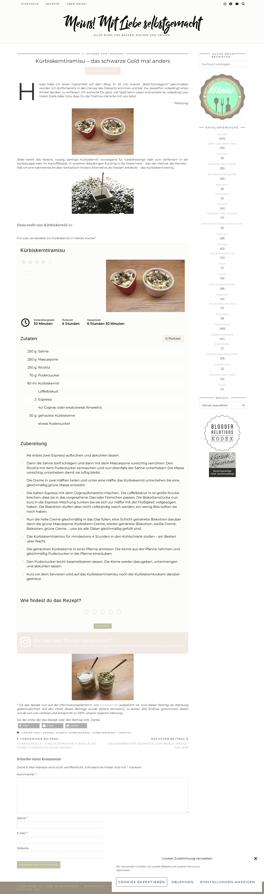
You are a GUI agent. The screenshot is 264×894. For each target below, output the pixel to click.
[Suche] (243, 4)
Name (22, 818)
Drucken (103, 626)
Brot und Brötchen (222, 143)
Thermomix (222, 324)
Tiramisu (125, 732)
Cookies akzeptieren (141, 882)
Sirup (222, 385)
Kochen (222, 244)
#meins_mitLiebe (168, 646)
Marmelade (222, 364)
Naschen (117, 53)
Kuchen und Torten (222, 164)
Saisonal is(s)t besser (222, 213)
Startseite (30, 3)
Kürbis (61, 732)
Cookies (222, 154)
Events (222, 204)
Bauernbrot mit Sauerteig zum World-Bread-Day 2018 (146, 743)
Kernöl (48, 732)
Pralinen (222, 314)
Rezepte (52, 3)
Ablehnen (183, 882)
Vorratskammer (222, 334)
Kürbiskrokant (104, 732)
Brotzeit (222, 184)
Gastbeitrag (31, 732)
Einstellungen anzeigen (227, 882)
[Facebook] (231, 4)
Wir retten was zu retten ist (222, 223)
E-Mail (22, 833)
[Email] (237, 4)
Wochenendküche (222, 284)
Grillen (222, 234)
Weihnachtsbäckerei (222, 174)
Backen (222, 134)
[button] (255, 858)
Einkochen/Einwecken (222, 354)
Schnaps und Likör (222, 375)
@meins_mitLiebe (73, 646)
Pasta (222, 274)
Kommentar (27, 774)
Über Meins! (77, 3)
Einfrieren (222, 344)
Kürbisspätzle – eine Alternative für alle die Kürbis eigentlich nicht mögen (60, 743)
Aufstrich (222, 194)
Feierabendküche (222, 253)
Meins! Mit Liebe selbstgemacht (132, 23)
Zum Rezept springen (102, 70)
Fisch (222, 264)
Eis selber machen (222, 304)
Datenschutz (94, 886)
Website (23, 848)
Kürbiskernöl (109, 705)
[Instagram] (225, 4)
